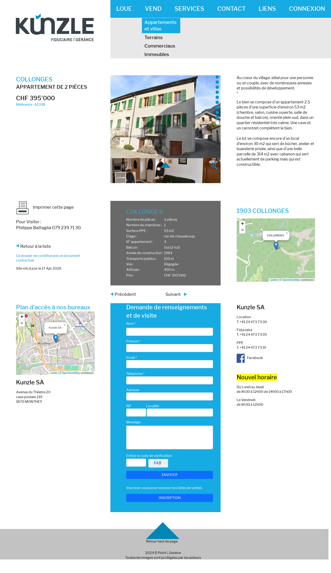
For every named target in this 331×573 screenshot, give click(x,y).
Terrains (153, 37)
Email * (131, 358)
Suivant (173, 294)
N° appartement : (139, 242)
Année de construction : (144, 253)
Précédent (125, 294)
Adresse (132, 390)
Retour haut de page (162, 541)
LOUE (124, 8)
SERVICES (189, 8)
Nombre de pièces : (141, 220)
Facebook (250, 358)
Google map (275, 250)
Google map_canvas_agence (55, 343)
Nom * (131, 324)
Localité (152, 406)
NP (128, 406)
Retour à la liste (35, 246)
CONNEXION (307, 8)
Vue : (129, 264)
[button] (276, 245)
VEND (153, 8)
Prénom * (133, 341)
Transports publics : (141, 259)
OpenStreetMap (291, 279)
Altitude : (133, 270)
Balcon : (132, 247)
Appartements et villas (160, 25)
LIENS (267, 8)
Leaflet (273, 279)
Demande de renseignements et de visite (166, 311)
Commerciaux (159, 46)
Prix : (130, 275)
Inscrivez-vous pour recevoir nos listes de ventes (164, 488)
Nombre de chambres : (144, 225)
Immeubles (156, 54)
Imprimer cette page (45, 207)
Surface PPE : (136, 231)
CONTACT (231, 8)
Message (133, 422)
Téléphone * (135, 374)
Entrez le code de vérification (149, 456)
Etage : (131, 236)
